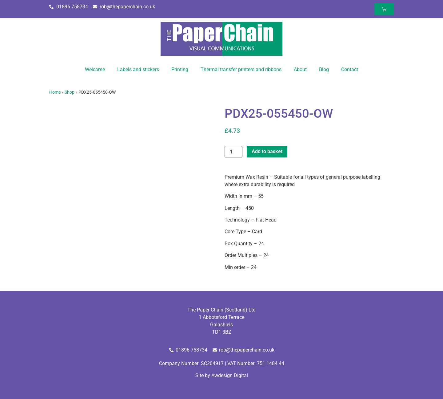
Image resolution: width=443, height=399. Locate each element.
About (300, 69)
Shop (69, 92)
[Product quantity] (233, 151)
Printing (179, 69)
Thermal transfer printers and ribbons (241, 69)
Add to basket (267, 151)
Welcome (95, 69)
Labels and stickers (138, 69)
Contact (349, 69)
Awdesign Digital (229, 375)
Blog (324, 69)
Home (55, 92)
